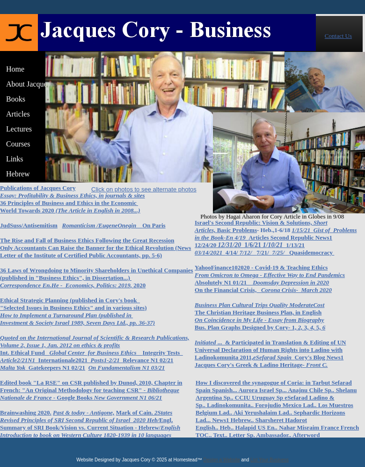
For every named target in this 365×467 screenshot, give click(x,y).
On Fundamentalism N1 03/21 (126, 367)
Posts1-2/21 (107, 360)
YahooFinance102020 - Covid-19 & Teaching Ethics (261, 267)
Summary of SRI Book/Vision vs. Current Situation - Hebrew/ (80, 427)
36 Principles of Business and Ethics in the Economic (69, 202)
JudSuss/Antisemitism (29, 225)
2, (300, 327)
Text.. (220, 434)
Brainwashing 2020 (25, 412)
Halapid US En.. (256, 427)
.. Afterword (304, 434)
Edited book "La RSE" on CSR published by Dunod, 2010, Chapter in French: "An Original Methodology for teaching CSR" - (91, 386)
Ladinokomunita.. (229, 405)
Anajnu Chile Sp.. (311, 390)
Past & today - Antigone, (83, 412)
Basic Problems (237, 230)
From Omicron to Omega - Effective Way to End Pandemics (270, 274)
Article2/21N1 (17, 360)
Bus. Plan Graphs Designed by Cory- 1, (245, 327)
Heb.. (227, 427)
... (221, 342)
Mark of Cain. (135, 412)
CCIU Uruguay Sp (260, 397)
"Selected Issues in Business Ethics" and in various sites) (73, 307)
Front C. (317, 364)
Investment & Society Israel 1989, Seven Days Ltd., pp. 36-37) (77, 322)
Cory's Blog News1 (318, 357)
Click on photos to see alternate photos (144, 189)
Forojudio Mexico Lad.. (286, 405)
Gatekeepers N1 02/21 (57, 367)
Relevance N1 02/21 (148, 360)
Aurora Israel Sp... (262, 390)
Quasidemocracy (311, 252)
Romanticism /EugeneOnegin (102, 225)
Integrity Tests (163, 352)
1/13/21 (295, 244)
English (170, 427)
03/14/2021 (210, 252)
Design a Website (222, 459)
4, (312, 327)
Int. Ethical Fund (24, 352)
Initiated (205, 342)
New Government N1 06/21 (128, 397)
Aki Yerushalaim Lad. (262, 412)
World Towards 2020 (28, 210)
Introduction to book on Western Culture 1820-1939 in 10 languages (85, 434)
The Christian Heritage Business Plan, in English (258, 312)
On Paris (153, 225)
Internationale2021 (64, 360)
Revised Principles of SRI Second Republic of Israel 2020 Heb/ (79, 419)
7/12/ (248, 252)
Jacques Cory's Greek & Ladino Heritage (249, 364)
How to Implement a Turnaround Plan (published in (66, 315)
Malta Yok (12, 367)
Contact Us (338, 35)
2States (163, 412)
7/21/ (264, 252)
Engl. (166, 419)
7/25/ (280, 252)
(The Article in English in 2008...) (98, 210)
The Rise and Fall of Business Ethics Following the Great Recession (87, 240)
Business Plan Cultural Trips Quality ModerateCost (259, 304)
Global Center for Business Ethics (95, 352)
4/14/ (233, 252)
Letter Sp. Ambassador (258, 434)
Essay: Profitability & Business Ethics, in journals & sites (72, 195)
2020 (139, 285)
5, (318, 327)
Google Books (75, 397)
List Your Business (269, 459)
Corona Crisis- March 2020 (296, 289)
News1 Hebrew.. (233, 419)
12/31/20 (231, 244)
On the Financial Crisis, (225, 289)
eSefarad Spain (273, 357)
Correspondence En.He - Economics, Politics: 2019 (65, 285)
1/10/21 (274, 244)
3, (306, 327)
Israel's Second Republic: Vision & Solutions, (253, 222)
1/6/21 (253, 244)
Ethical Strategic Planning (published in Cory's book (70, 300)
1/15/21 (302, 230)
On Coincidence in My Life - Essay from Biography (259, 319)
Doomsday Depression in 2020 (291, 282)
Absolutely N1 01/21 (224, 282)
